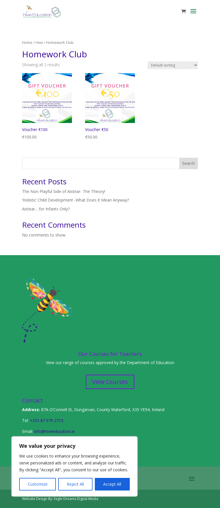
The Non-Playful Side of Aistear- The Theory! (63, 191)
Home (27, 42)
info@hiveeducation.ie (54, 431)
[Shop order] (173, 65)
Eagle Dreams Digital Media (76, 498)
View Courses (110, 382)
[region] (74, 466)
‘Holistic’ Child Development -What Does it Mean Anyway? (75, 200)
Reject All (75, 484)
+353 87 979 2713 (46, 420)
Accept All (112, 484)
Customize (38, 484)
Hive (39, 42)
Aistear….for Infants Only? (46, 209)
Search (188, 163)
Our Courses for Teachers (110, 353)
